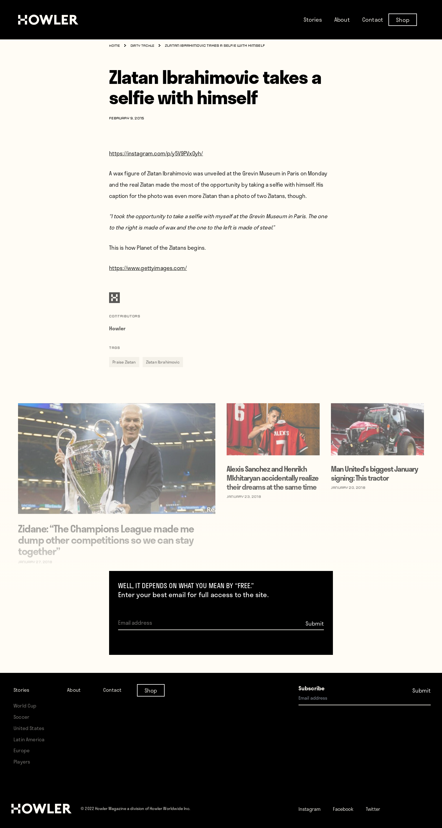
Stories (313, 19)
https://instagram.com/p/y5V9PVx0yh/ (156, 153)
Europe (22, 750)
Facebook (348, 809)
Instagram (311, 809)
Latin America (30, 739)
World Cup (26, 705)
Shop (402, 19)
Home (115, 46)
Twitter (381, 809)
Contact (372, 19)
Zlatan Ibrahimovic (163, 371)
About (342, 19)
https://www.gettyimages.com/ (148, 268)
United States (30, 728)
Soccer (22, 717)
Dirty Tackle (144, 46)
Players (23, 761)
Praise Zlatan (124, 371)
